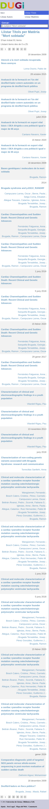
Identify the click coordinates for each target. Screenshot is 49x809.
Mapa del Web (21, 807)
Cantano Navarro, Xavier (34, 134)
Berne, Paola (38, 193)
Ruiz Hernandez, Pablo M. (33, 509)
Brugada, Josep (23, 791)
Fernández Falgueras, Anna (31, 226)
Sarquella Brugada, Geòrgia (31, 344)
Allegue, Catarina (10, 509)
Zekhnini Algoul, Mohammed (32, 775)
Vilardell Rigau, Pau (36, 404)
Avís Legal (11, 807)
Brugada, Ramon (38, 177)
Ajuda (3, 807)
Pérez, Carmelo (37, 496)
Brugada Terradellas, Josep (31, 203)
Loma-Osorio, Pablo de (35, 68)
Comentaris (32, 807)
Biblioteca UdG (29, 802)
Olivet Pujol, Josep (37, 91)
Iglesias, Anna (38, 200)
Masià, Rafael (39, 791)
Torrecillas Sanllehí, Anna (34, 469)
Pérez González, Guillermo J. (30, 515)
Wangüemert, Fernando (33, 492)
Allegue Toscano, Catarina (17, 200)
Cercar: (5, 23)
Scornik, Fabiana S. (35, 502)
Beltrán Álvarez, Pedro (13, 502)
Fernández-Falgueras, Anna (31, 374)
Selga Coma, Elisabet (34, 197)
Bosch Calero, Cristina (17, 496)
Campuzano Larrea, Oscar (18, 193)
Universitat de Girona (14, 802)
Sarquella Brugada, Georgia (31, 229)
